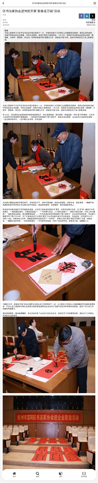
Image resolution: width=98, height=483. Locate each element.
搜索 (37, 476)
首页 (14, 476)
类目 (60, 476)
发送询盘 (84, 476)
